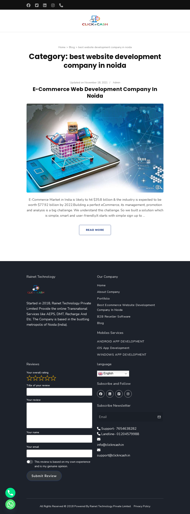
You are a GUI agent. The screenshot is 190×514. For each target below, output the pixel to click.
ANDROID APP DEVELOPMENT (120, 341)
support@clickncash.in (113, 455)
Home (101, 285)
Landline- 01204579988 (120, 434)
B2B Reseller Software (114, 317)
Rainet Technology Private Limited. (111, 506)
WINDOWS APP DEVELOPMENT (121, 355)
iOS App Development (113, 348)
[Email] (126, 416)
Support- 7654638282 (119, 428)
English (105, 373)
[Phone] (10, 493)
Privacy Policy (142, 506)
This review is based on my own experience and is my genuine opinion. (62, 464)
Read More (95, 230)
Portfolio (103, 299)
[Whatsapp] (10, 504)
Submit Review (44, 476)
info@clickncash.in (110, 445)
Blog (100, 323)
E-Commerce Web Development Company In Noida (95, 92)
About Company (108, 292)
